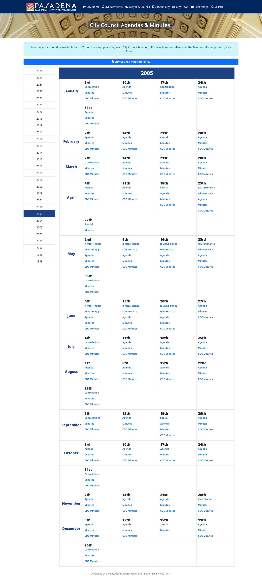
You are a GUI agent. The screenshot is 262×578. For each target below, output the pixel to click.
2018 (39, 125)
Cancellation (92, 86)
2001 (39, 241)
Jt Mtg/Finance (206, 187)
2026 (39, 71)
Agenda (126, 86)
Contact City (161, 7)
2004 (39, 220)
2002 (39, 234)
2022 (39, 98)
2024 (39, 84)
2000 (39, 248)
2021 (39, 105)
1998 (39, 261)
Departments (112, 7)
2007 (39, 200)
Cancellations (92, 417)
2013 (39, 159)
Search (217, 7)
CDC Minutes (92, 98)
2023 (39, 91)
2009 (39, 186)
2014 (39, 152)
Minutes (89, 92)
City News (180, 7)
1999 (39, 254)
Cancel (164, 137)
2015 (39, 146)
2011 (39, 173)
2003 (39, 227)
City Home (91, 7)
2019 (39, 118)
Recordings (199, 7)
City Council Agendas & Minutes (130, 25)
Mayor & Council (137, 7)
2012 (39, 166)
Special (164, 187)
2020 (39, 112)
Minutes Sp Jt (205, 193)
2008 (39, 193)
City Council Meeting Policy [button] (131, 62)
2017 (39, 132)
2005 (39, 214)
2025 (39, 78)
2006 (39, 207)
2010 (39, 180)
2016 (39, 139)
